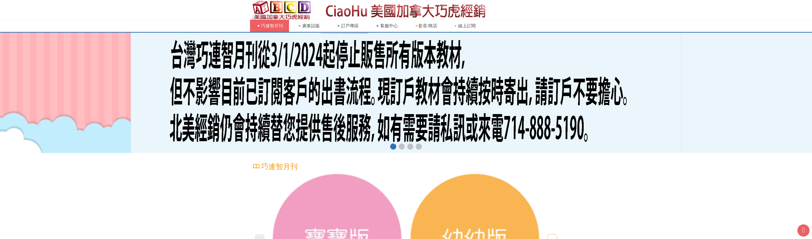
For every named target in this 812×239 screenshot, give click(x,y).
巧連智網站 (282, 9)
